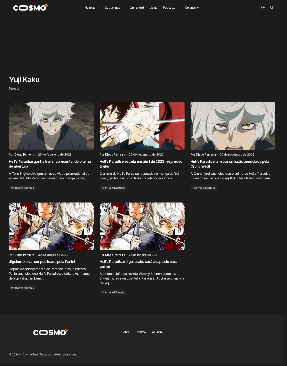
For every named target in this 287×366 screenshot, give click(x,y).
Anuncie (157, 333)
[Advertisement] (111, 41)
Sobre (126, 333)
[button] (262, 7)
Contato (140, 333)
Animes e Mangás (22, 188)
